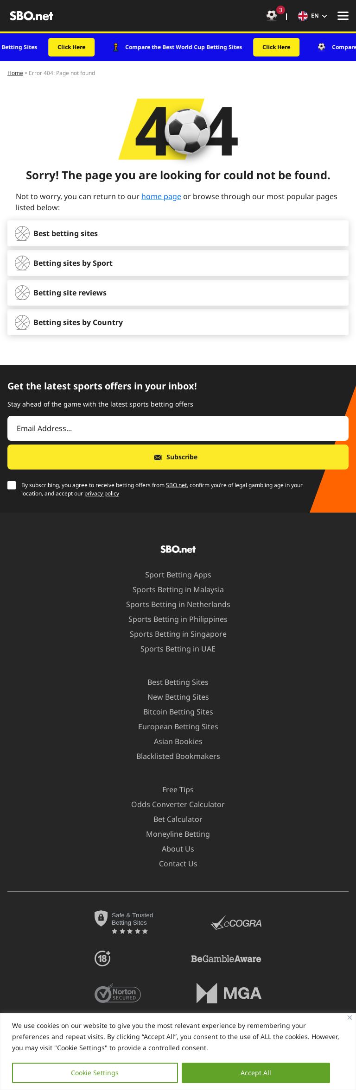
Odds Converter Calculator (172, 804)
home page (161, 196)
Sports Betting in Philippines (172, 619)
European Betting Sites (172, 726)
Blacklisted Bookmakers (172, 756)
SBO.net (176, 485)
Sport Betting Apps (172, 574)
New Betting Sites (172, 696)
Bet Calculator (172, 819)
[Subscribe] (178, 457)
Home (15, 73)
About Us (172, 848)
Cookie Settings (95, 1072)
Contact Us (172, 863)
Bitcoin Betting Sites (172, 711)
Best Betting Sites (172, 682)
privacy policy (101, 493)
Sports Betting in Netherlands (172, 604)
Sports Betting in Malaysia (172, 589)
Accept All (256, 1072)
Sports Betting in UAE (172, 648)
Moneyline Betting (172, 833)
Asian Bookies (173, 741)
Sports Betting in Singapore (173, 633)
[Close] (350, 1017)
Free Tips (172, 789)
